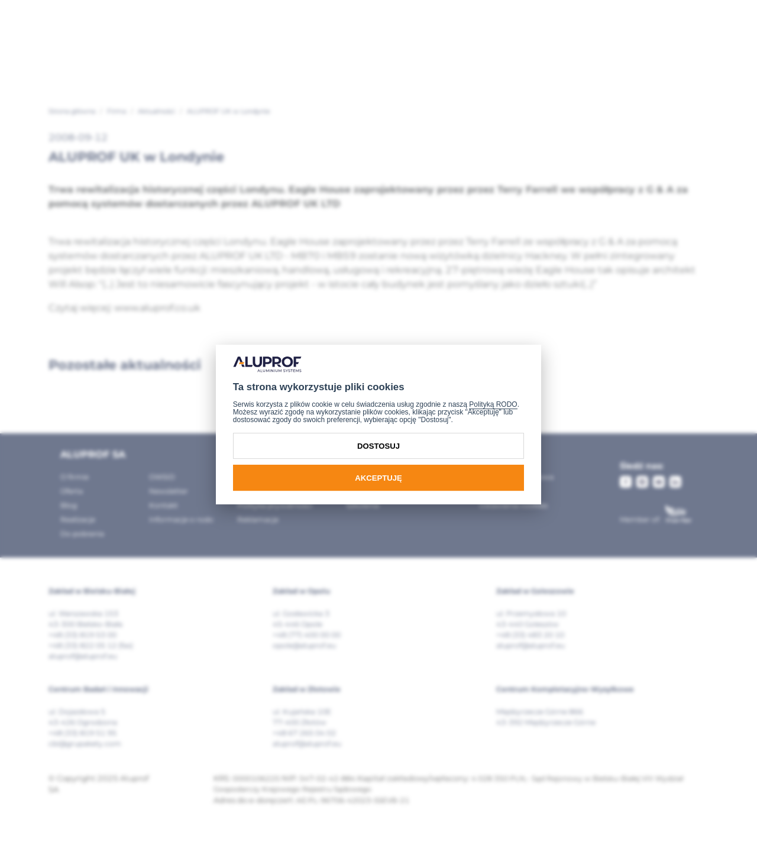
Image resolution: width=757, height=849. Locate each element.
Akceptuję (378, 478)
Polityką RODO (493, 404)
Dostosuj (378, 446)
